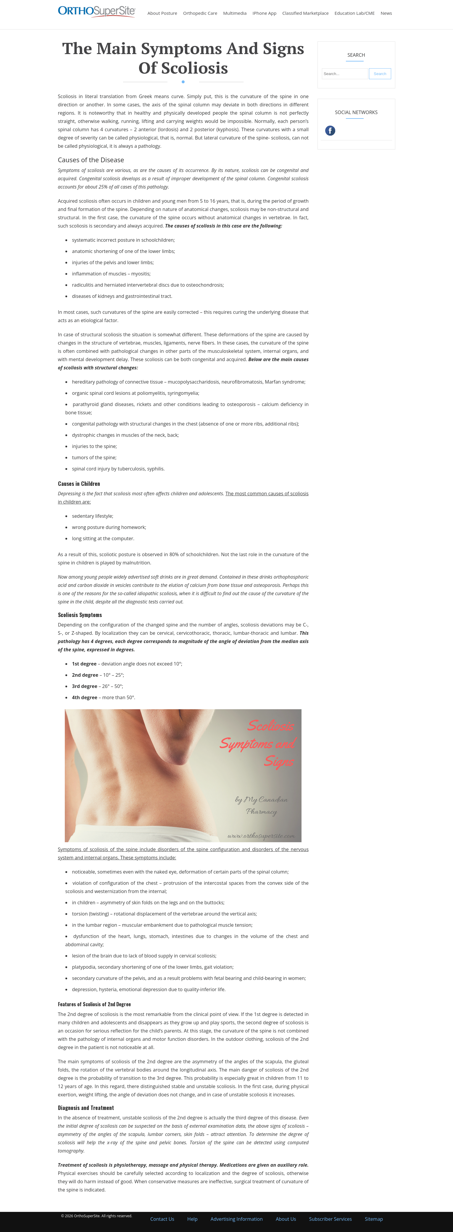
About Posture (162, 13)
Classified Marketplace (305, 13)
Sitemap (374, 1219)
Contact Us (162, 1219)
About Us (286, 1219)
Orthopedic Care (200, 13)
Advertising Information (237, 1219)
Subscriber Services (330, 1219)
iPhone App (265, 13)
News (386, 13)
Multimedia (234, 13)
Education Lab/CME (355, 13)
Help (192, 1219)
